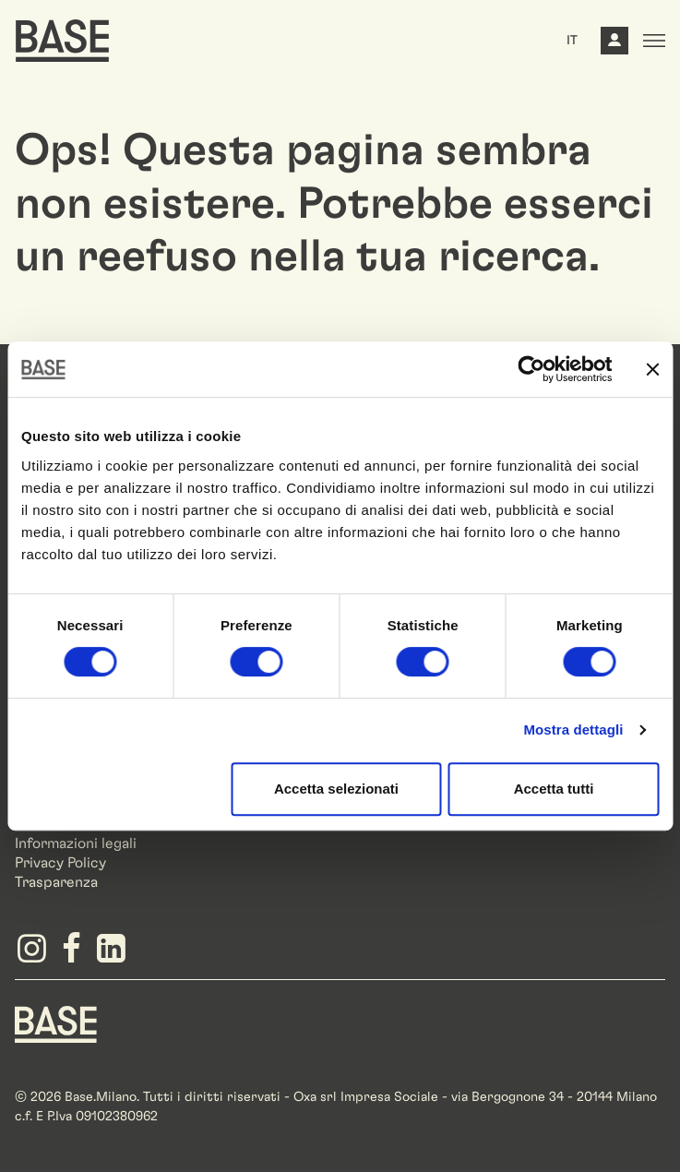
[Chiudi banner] (652, 369)
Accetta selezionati (336, 788)
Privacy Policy (60, 862)
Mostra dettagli (573, 729)
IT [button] (572, 40)
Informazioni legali (76, 843)
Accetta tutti (554, 788)
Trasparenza (56, 882)
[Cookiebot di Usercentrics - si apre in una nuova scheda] (531, 369)
